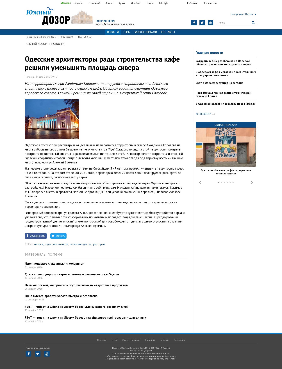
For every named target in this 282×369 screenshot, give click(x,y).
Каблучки (192, 3)
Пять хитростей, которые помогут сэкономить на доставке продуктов (76, 285)
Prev (200, 182)
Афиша (78, 3)
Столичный (94, 3)
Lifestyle (164, 3)
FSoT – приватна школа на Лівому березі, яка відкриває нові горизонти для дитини (85, 317)
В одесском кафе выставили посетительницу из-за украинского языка (226, 73)
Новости (57, 44)
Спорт (150, 3)
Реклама (164, 340)
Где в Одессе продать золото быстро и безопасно (61, 296)
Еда (180, 3)
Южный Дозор (36, 44)
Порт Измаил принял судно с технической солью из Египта (223, 94)
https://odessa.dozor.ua (59, 16)
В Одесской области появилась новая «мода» (226, 103)
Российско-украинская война (115, 24)
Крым (122, 3)
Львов (109, 3)
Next (252, 182)
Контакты (168, 32)
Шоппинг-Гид (210, 3)
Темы (126, 32)
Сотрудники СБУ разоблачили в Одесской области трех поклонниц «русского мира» (223, 62)
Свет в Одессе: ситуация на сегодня (219, 83)
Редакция (179, 340)
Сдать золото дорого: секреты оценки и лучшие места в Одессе (72, 274)
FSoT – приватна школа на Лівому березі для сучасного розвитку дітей (77, 307)
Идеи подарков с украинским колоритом (55, 263)
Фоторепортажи (146, 32)
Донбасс (135, 3)
